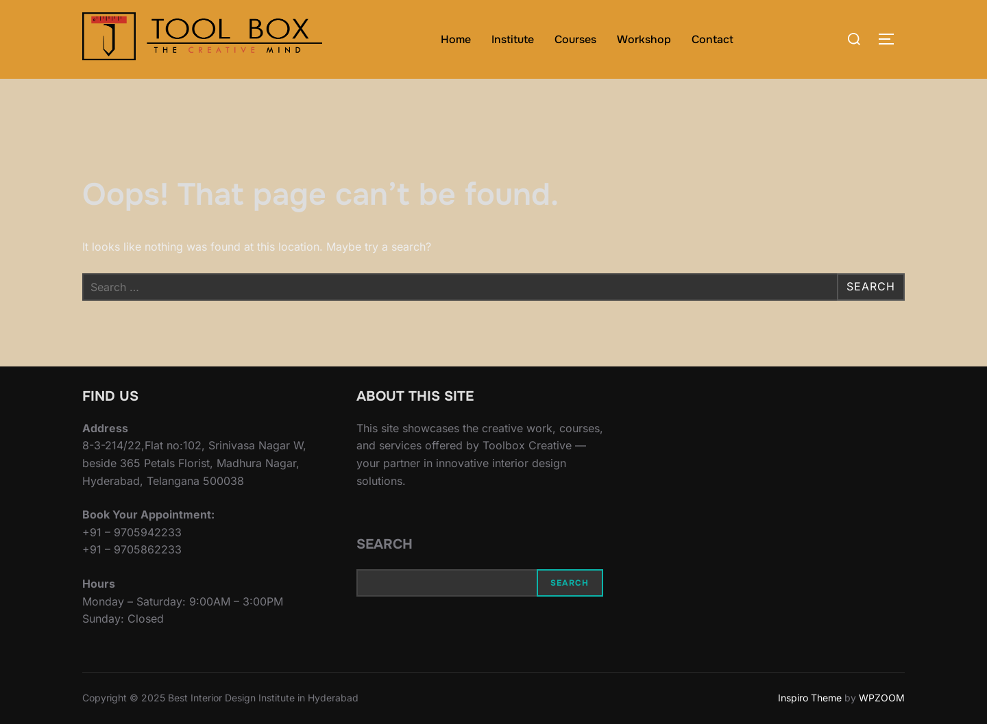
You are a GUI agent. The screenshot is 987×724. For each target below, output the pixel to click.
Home (456, 39)
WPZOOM (882, 697)
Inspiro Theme (810, 697)
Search (384, 544)
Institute (512, 39)
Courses (575, 39)
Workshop (644, 39)
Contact (712, 39)
